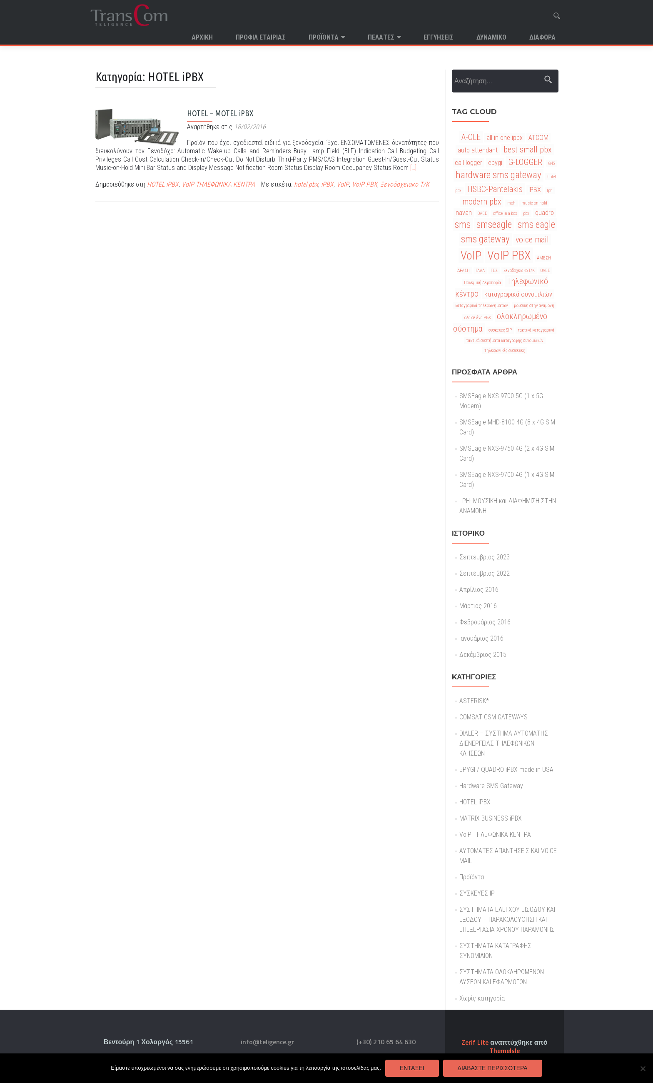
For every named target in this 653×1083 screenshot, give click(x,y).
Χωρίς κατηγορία (482, 998)
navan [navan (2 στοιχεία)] (464, 213)
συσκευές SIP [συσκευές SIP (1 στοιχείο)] (500, 330)
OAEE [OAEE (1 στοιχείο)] (482, 213)
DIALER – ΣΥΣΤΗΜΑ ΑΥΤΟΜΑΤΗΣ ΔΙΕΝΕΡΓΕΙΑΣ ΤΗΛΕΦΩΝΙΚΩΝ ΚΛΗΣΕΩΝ (503, 743)
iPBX (327, 184)
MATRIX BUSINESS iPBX (490, 818)
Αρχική (202, 37)
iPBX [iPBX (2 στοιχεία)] (534, 190)
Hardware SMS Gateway (491, 786)
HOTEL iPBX (163, 184)
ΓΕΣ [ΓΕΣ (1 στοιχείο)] (494, 270)
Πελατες (381, 37)
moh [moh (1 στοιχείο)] (511, 203)
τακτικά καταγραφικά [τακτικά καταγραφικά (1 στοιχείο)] (536, 330)
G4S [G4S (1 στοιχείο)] (551, 163)
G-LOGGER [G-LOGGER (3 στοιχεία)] (525, 162)
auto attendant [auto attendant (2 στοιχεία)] (478, 150)
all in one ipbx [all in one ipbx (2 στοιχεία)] (504, 138)
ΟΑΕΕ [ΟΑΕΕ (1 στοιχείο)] (545, 270)
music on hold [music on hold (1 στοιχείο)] (534, 203)
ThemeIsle (504, 1051)
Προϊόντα (324, 37)
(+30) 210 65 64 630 (386, 1042)
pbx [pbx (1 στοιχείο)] (526, 213)
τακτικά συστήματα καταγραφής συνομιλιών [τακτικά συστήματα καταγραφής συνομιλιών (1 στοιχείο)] (504, 340)
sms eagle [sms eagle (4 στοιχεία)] (536, 224)
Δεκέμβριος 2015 (482, 655)
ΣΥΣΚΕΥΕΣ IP (477, 893)
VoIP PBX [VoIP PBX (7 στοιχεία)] (509, 255)
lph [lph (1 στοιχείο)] (550, 190)
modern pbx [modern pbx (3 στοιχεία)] (481, 202)
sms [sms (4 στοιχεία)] (463, 224)
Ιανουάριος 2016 (481, 638)
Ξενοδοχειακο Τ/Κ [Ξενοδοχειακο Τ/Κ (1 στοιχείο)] (519, 270)
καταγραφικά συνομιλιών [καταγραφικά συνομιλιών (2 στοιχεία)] (518, 294)
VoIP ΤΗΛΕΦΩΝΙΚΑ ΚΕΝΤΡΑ (218, 184)
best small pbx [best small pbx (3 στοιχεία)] (527, 150)
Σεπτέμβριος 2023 (484, 557)
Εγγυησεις (439, 37)
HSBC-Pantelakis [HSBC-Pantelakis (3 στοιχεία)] (495, 189)
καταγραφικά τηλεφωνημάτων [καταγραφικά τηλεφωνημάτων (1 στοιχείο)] (481, 305)
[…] (413, 168)
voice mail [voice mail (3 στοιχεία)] (532, 240)
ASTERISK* (474, 701)
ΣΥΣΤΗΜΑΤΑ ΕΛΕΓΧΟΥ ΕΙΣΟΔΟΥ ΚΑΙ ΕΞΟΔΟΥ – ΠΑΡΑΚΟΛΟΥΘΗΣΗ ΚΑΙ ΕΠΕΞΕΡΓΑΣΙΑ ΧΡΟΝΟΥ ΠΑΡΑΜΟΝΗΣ (507, 919)
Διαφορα (542, 37)
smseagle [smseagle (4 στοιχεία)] (494, 224)
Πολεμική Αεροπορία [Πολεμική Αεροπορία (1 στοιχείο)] (482, 282)
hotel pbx (306, 184)
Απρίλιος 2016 (478, 590)
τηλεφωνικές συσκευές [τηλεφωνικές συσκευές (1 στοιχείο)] (504, 350)
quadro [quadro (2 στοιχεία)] (544, 213)
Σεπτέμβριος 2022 (484, 573)
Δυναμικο (491, 37)
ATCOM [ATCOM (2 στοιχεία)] (538, 138)
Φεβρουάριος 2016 (485, 622)
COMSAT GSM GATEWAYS (493, 717)
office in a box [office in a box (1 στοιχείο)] (505, 213)
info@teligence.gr (267, 1042)
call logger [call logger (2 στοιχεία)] (468, 163)
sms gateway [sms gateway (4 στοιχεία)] (485, 239)
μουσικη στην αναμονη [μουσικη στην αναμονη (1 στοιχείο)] (534, 305)
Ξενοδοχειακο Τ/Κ (404, 184)
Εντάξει (412, 1068)
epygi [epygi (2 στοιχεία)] (495, 163)
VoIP (342, 184)
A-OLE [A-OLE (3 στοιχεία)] (471, 137)
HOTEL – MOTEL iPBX (220, 113)
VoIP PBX (364, 184)
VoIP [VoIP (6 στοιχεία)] (471, 255)
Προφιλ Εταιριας (261, 37)
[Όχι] (642, 1068)
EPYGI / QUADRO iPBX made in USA (506, 770)
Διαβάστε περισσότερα (493, 1068)
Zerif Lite (475, 1042)
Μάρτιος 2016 (478, 606)
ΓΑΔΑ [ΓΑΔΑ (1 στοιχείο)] (480, 270)
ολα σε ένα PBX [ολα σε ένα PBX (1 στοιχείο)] (477, 317)
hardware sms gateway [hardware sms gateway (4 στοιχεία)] (498, 175)
